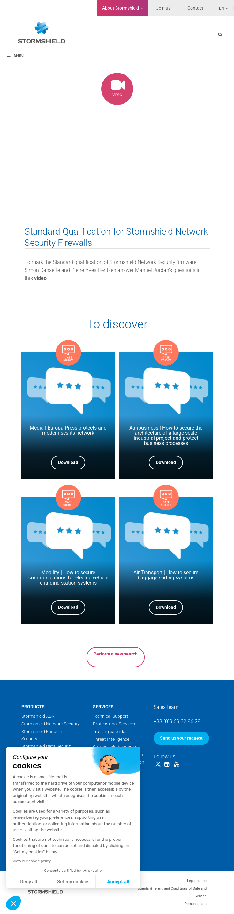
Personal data (196, 904)
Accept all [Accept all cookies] (118, 882)
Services (103, 706)
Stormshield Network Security (50, 723)
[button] (13, 903)
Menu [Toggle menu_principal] (15, 55)
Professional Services (114, 723)
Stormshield (120, 8)
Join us (163, 8)
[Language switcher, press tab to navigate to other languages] (220, 8)
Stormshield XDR (38, 716)
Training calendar (110, 731)
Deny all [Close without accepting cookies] (28, 882)
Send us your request (181, 737)
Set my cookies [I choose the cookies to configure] (73, 882)
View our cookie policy (32, 861)
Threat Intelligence (111, 739)
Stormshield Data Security (46, 746)
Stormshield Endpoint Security (42, 735)
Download (68, 462)
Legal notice (197, 881)
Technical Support (110, 716)
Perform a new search (116, 653)
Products (33, 706)
